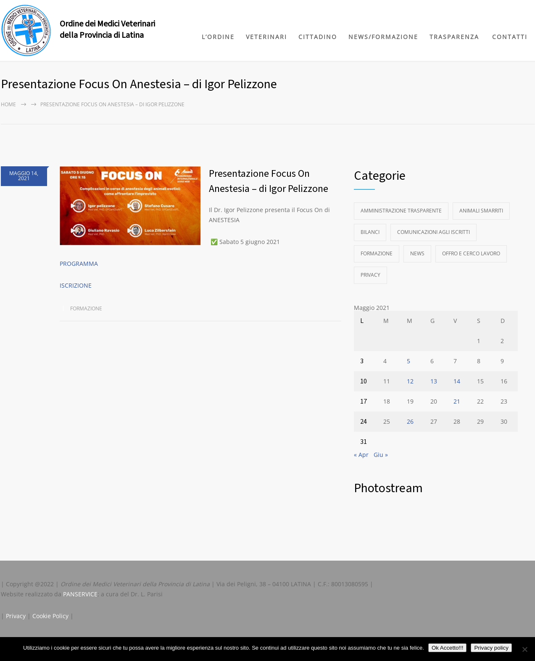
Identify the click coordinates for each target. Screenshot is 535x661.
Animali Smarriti (481, 210)
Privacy (370, 274)
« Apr (361, 455)
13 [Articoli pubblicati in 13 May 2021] (433, 381)
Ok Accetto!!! (448, 648)
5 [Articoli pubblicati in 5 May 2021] (408, 361)
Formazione (86, 308)
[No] (524, 649)
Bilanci (370, 232)
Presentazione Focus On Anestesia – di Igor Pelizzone (268, 181)
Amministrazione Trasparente (401, 210)
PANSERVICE (80, 594)
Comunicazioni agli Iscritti (433, 232)
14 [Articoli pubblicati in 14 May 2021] (456, 381)
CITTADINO (317, 37)
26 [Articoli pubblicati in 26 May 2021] (410, 421)
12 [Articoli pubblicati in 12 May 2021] (410, 381)
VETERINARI (266, 37)
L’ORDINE (218, 37)
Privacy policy (491, 648)
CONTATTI (509, 37)
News (417, 253)
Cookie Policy (50, 616)
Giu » (381, 455)
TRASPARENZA (454, 37)
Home (8, 104)
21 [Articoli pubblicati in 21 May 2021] (456, 401)
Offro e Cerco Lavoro (471, 253)
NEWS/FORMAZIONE (383, 37)
